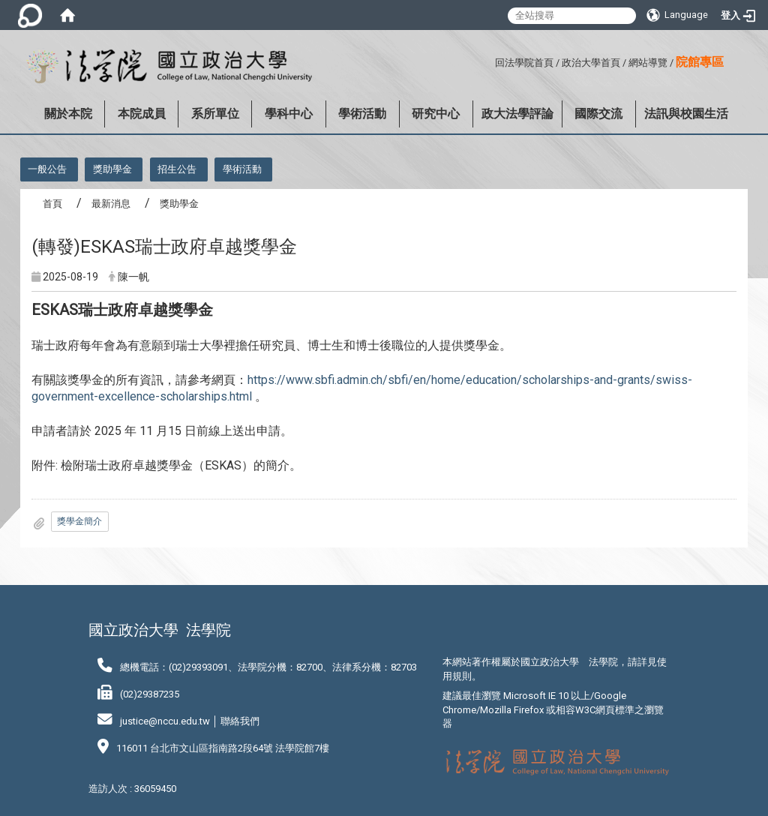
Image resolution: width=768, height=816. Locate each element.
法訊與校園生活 (686, 113)
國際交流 (598, 113)
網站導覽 (648, 62)
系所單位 (215, 113)
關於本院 (68, 113)
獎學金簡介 (79, 521)
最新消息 (111, 203)
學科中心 (289, 113)
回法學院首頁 (524, 62)
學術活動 (362, 113)
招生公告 (177, 169)
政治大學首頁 (591, 62)
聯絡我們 (240, 721)
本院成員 (142, 113)
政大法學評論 (518, 113)
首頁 (52, 203)
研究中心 (436, 113)
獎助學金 (112, 169)
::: (489, 60)
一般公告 (47, 169)
